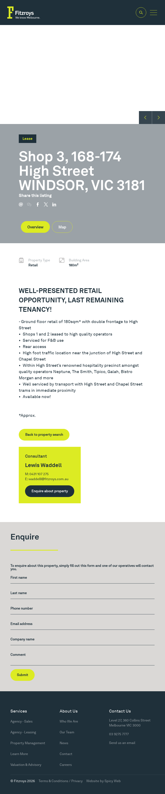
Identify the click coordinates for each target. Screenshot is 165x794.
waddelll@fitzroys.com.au (48, 479)
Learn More (19, 754)
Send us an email (122, 743)
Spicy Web (113, 781)
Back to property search (44, 435)
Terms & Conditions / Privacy (61, 781)
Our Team (67, 732)
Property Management (27, 743)
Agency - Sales (21, 721)
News (64, 743)
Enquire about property (49, 491)
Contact (66, 754)
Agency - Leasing (23, 732)
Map (62, 227)
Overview (35, 227)
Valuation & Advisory (25, 765)
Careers (66, 765)
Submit (22, 675)
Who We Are (69, 721)
